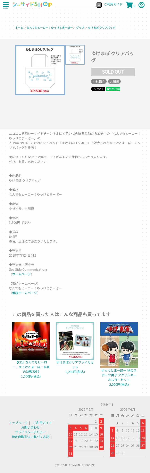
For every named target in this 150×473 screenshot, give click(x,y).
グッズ (80, 27)
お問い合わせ (30, 427)
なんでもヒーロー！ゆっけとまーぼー (50, 27)
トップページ (18, 422)
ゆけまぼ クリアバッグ (101, 27)
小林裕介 (99, 81)
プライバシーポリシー (30, 432)
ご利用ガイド (42, 422)
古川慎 (114, 81)
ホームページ (21, 274)
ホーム (19, 27)
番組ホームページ (24, 292)
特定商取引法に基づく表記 (30, 436)
